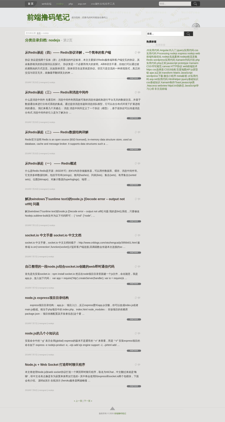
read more (134, 78)
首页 (31, 3)
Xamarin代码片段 (185, 59)
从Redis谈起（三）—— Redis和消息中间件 (56, 92)
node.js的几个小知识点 (42, 333)
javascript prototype (177, 63)
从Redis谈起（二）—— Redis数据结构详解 (56, 132)
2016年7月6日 (31, 390)
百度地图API (183, 69)
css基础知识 (153, 82)
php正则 (161, 63)
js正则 (158, 72)
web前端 (46, 4)
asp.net (82, 4)
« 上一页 (78, 401)
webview (162, 85)
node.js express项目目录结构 (47, 298)
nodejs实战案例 (170, 56)
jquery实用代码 (185, 50)
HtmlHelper (174, 79)
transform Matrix (171, 72)
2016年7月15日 (32, 82)
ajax (151, 72)
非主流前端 (160, 88)
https (149, 69)
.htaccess (151, 85)
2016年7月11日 (32, 225)
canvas (166, 66)
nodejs (60, 4)
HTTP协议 (176, 66)
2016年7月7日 (31, 256)
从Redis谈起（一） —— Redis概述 (50, 163)
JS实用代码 (152, 50)
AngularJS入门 (168, 50)
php (71, 4)
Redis (149, 59)
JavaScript (186, 72)
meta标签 (182, 76)
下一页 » (88, 401)
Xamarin (193, 63)
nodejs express (178, 53)
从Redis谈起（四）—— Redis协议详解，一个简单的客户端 (68, 52)
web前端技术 (190, 66)
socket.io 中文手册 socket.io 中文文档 (53, 235)
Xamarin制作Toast (171, 82)
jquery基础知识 (189, 79)
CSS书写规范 (154, 66)
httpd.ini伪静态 (176, 85)
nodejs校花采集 (188, 56)
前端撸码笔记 (48, 17)
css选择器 (158, 69)
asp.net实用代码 (158, 79)
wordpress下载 (154, 76)
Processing (163, 53)
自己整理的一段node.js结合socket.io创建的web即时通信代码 (69, 266)
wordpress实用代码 (164, 59)
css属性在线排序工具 (103, 4)
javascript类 (188, 82)
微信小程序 (170, 76)
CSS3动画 (170, 69)
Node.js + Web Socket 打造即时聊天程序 (55, 364)
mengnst (44, 82)
